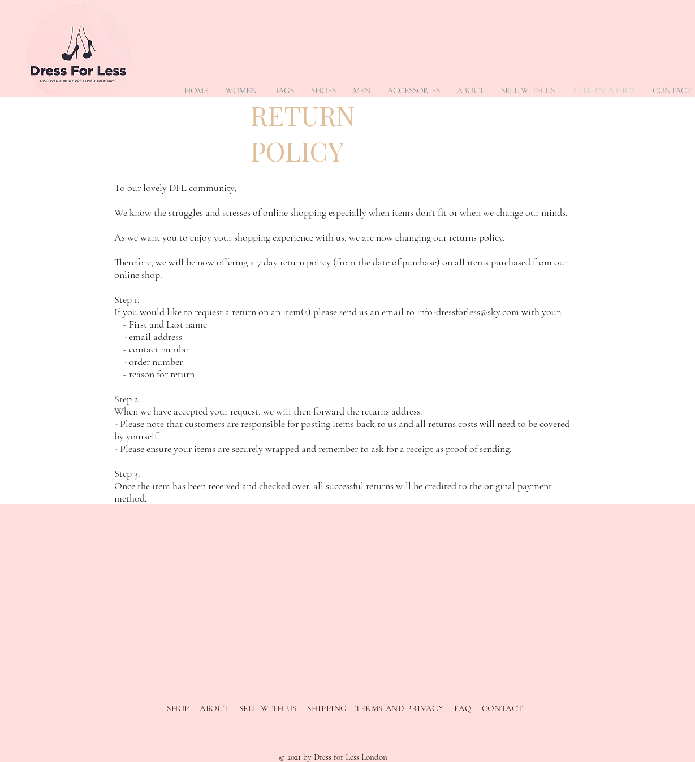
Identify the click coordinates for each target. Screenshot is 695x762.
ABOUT (214, 708)
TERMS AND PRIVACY (399, 708)
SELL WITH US (268, 708)
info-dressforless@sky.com (468, 312)
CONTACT (502, 708)
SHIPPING (327, 708)
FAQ (463, 708)
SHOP (178, 708)
